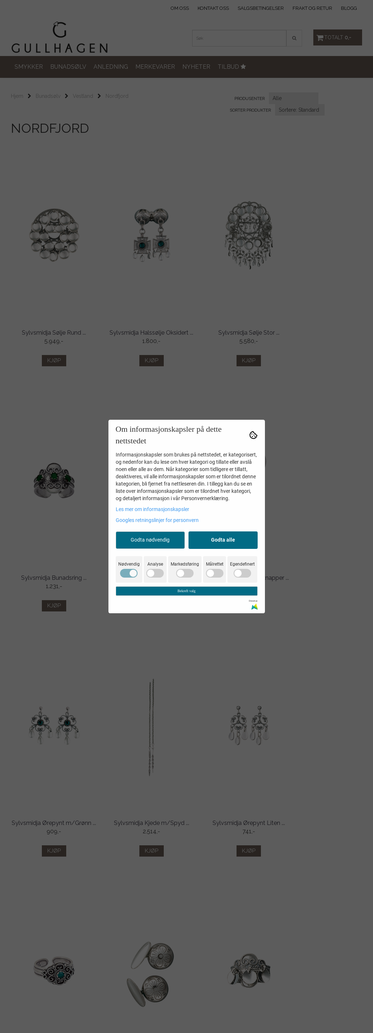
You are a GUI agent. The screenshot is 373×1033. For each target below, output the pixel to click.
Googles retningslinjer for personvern (157, 520)
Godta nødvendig (150, 540)
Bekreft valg (187, 591)
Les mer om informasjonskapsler (152, 509)
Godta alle (223, 540)
